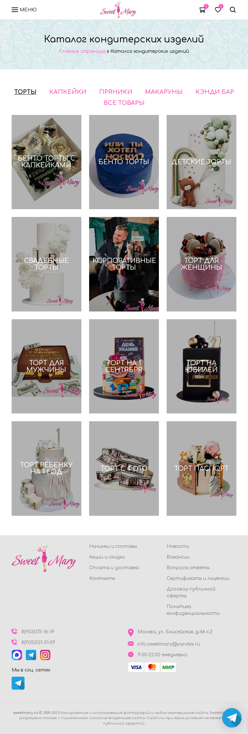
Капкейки (68, 92)
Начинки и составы (113, 546)
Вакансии (178, 557)
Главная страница (82, 51)
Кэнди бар (214, 92)
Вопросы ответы (188, 567)
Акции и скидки (107, 557)
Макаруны (164, 92)
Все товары (124, 103)
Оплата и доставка (114, 567)
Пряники (115, 92)
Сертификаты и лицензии (198, 578)
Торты (25, 92)
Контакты (102, 578)
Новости (178, 546)
